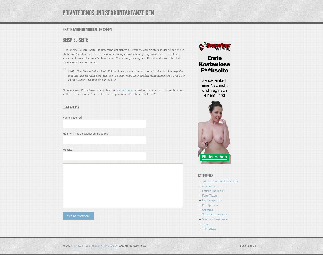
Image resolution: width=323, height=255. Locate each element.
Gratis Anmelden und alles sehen (87, 30)
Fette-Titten (209, 195)
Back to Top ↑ (248, 245)
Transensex (209, 229)
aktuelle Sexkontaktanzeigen (220, 181)
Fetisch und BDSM (213, 191)
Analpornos (209, 186)
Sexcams (207, 210)
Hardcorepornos (212, 200)
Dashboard (127, 90)
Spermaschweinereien (215, 219)
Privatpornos (210, 205)
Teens (205, 224)
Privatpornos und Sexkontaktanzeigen (108, 13)
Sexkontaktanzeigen (214, 214)
